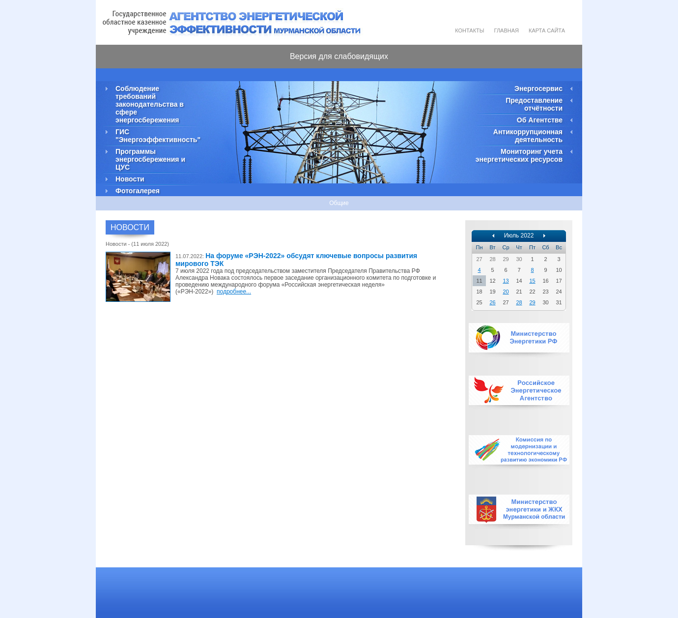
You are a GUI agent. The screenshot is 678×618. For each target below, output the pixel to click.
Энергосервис (538, 88)
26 (492, 302)
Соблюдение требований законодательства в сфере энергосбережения (149, 104)
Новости (129, 179)
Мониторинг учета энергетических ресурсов (519, 155)
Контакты (469, 30)
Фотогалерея (137, 191)
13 (505, 281)
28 (519, 302)
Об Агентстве (540, 120)
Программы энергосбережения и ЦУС (150, 159)
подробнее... (234, 291)
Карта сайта (547, 30)
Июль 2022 (519, 235)
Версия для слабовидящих (339, 56)
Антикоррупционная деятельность (528, 136)
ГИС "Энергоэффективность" (157, 136)
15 (532, 281)
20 (505, 291)
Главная (506, 30)
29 (532, 302)
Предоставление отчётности (534, 104)
